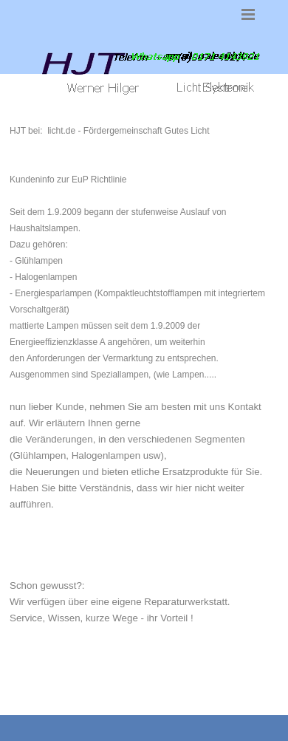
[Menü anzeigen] (248, 14)
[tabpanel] (144, 406)
